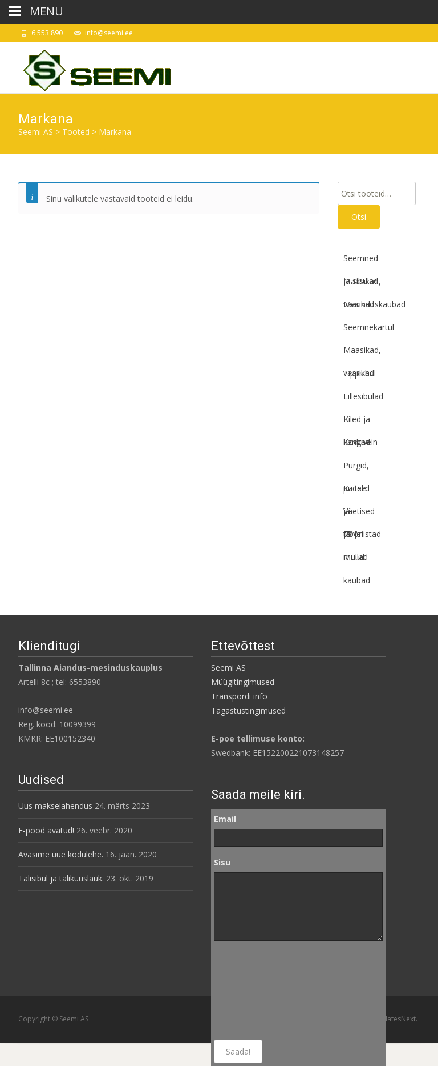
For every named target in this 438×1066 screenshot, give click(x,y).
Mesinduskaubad (374, 304)
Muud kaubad (356, 560)
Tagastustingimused (248, 710)
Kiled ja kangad (356, 422)
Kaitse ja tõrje (354, 491)
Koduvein (360, 441)
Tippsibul (359, 373)
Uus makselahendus (55, 805)
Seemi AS (228, 667)
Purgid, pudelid (356, 468)
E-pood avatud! (46, 830)
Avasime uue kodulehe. (60, 854)
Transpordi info (239, 696)
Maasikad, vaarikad (362, 284)
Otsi (358, 216)
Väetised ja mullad (359, 514)
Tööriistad (362, 533)
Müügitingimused (242, 681)
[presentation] (260, 990)
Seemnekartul (368, 327)
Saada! (238, 1051)
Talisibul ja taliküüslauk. (61, 878)
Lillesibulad (363, 396)
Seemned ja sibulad (360, 261)
